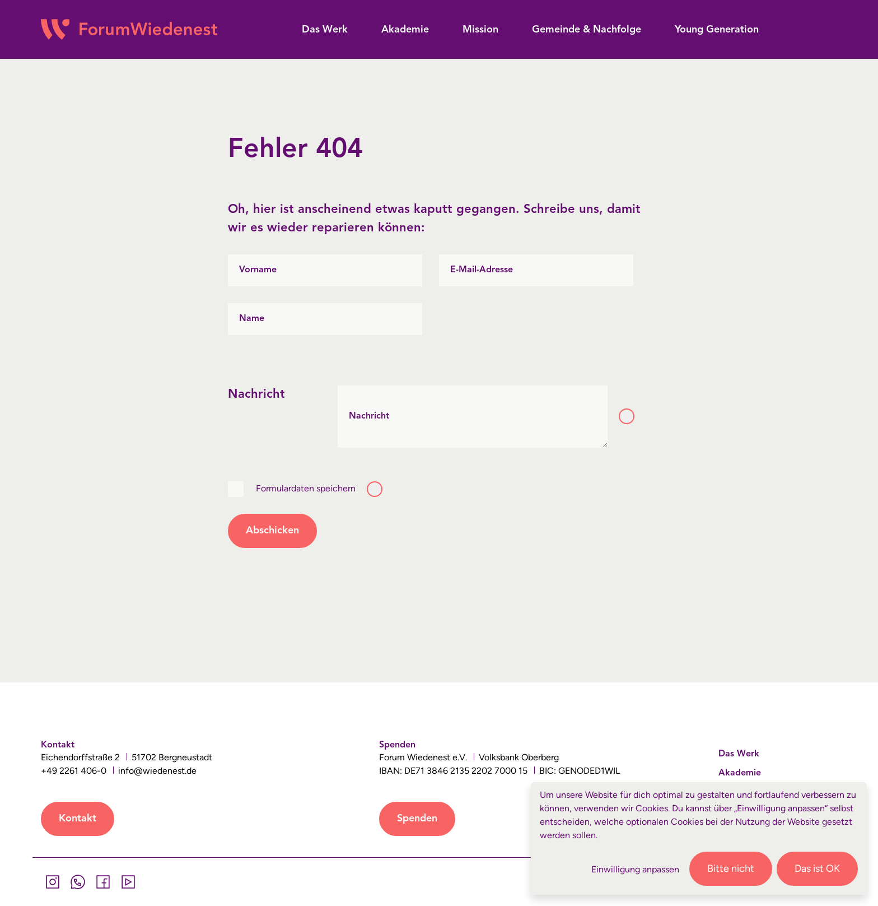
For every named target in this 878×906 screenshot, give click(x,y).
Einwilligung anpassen (635, 869)
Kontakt (77, 819)
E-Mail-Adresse (481, 270)
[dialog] (699, 838)
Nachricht (369, 416)
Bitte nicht (730, 868)
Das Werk (738, 754)
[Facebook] (102, 882)
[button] (325, 30)
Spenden (417, 819)
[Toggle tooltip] (626, 416)
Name (251, 318)
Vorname (258, 270)
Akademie (739, 773)
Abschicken (272, 531)
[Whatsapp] (77, 882)
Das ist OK (817, 868)
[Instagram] (52, 882)
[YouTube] (127, 882)
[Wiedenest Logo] (129, 29)
